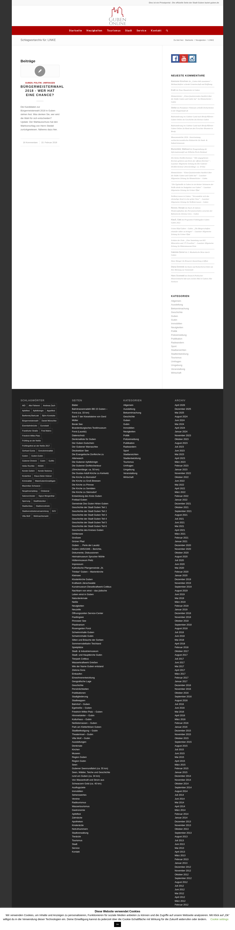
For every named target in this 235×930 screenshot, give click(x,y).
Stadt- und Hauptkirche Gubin (87, 655)
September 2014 (183, 787)
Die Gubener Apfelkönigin (85, 462)
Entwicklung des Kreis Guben (87, 496)
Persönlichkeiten (80, 689)
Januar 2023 (181, 469)
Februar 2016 (181, 723)
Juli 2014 (179, 795)
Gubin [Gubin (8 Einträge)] (42, 461)
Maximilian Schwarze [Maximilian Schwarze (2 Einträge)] (31, 486)
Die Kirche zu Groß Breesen (86, 480)
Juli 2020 (179, 560)
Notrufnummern (80, 829)
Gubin (174, 319)
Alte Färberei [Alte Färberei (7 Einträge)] (34, 405)
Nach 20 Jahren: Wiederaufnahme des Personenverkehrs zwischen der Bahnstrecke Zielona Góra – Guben (191, 211)
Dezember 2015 (183, 730)
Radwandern (177, 342)
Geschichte (177, 312)
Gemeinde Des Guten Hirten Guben (90, 503)
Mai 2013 (179, 848)
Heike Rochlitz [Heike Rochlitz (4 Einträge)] (28, 466)
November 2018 (183, 617)
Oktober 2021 (182, 507)
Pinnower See (79, 620)
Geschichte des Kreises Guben (197, 119)
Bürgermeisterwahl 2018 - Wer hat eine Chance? (42, 91)
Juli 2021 (179, 518)
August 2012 (181, 882)
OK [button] (117, 924)
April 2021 (180, 530)
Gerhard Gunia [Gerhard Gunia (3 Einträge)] (28, 451)
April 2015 (180, 761)
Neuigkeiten (94, 30)
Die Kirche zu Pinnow (83, 484)
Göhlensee (77, 533)
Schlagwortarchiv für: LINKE (38, 39)
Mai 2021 (179, 526)
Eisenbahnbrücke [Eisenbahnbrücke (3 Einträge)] (29, 426)
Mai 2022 (179, 484)
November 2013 (183, 825)
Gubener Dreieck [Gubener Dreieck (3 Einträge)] (29, 461)
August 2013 (181, 836)
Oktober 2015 (182, 738)
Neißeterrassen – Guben (198, 202)
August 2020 (181, 556)
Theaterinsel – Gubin (82, 734)
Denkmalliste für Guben (84, 439)
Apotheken (77, 821)
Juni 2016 (179, 708)
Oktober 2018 (182, 620)
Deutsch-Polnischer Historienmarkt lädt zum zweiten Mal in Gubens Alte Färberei (191, 278)
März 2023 (180, 462)
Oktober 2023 (182, 439)
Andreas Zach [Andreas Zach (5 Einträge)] (49, 405)
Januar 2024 (181, 431)
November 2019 (183, 583)
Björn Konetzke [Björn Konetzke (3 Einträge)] (48, 416)
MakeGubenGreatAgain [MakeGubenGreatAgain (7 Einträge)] (45, 481)
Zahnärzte (77, 817)
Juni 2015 (179, 753)
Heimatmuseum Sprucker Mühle (88, 556)
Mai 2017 (179, 666)
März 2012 (180, 901)
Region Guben (79, 757)
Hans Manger (176, 261)
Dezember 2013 (183, 821)
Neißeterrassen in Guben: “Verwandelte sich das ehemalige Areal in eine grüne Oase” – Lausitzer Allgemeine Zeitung (190, 199)
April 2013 (180, 851)
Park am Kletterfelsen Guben (86, 727)
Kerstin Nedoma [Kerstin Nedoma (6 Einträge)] (45, 471)
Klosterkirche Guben (82, 579)
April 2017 (180, 670)
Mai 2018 (179, 640)
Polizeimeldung (179, 335)
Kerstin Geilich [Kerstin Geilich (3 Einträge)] (28, 471)
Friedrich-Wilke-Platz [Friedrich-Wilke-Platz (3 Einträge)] (31, 436)
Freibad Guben (79, 499)
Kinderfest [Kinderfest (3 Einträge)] (26, 476)
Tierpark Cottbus (80, 658)
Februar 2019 (181, 605)
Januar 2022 (181, 499)
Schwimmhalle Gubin (82, 636)
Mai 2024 (179, 424)
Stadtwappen (78, 700)
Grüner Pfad (194, 190)
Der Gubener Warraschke (85, 446)
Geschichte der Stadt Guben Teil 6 (89, 526)
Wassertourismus (81, 806)
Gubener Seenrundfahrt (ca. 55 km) (90, 768)
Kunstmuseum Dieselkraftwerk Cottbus (91, 586)
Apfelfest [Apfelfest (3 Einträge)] (26, 411)
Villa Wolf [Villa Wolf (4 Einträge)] (26, 516)
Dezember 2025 (183, 409)
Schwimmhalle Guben (83, 632)
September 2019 (183, 586)
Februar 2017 (181, 677)
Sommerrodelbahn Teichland (86, 643)
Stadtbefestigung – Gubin (85, 730)
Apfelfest (76, 814)
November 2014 (183, 780)
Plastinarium (78, 624)
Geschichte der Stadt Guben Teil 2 (89, 511)
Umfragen (49, 83)
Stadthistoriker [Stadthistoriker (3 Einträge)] (39, 501)
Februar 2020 (181, 571)
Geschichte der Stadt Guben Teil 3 (89, 515)
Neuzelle (76, 609)
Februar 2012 (181, 904)
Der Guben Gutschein (83, 443)
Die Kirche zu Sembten (83, 488)
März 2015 (180, 764)
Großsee (76, 537)
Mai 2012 (179, 893)
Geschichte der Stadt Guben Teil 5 (89, 522)
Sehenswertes (79, 795)
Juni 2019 (179, 594)
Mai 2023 (179, 454)
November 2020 (183, 549)
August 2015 (181, 745)
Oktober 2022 (182, 477)
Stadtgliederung (80, 696)
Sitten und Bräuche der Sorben (88, 640)
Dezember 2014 (183, 776)
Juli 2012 (179, 885)
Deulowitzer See (80, 450)
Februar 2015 (181, 768)
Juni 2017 (179, 662)
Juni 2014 (179, 798)
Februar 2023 (181, 465)
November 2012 (183, 870)
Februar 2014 (181, 814)
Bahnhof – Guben (81, 704)
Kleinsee (76, 575)
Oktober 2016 (182, 692)
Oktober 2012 (182, 874)
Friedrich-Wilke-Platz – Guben (87, 711)
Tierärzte (76, 836)
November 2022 (183, 473)
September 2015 (183, 742)
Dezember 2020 (183, 545)
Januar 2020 (181, 575)
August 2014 (181, 791)
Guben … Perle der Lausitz (86, 545)
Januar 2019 (181, 609)
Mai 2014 (179, 802)
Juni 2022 (179, 480)
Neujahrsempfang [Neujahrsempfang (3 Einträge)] (29, 491)
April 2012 (180, 897)
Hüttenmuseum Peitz (188, 246)
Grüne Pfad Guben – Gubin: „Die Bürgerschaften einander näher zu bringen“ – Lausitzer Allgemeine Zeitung (191, 231)
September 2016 (183, 696)
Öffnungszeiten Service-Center (87, 613)
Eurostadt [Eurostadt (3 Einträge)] (44, 426)
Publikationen (79, 692)
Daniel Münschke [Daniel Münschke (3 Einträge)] (49, 421)
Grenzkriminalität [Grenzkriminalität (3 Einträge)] (45, 451)
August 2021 (181, 515)
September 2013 (183, 832)
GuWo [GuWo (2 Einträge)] (51, 461)
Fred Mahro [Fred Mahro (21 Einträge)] (46, 431)
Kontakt (156, 30)
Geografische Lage (81, 681)
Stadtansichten (178, 350)
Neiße (75, 602)
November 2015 (183, 734)
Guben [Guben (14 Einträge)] (25, 456)
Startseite (75, 30)
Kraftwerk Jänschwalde (84, 583)
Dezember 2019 (183, 579)
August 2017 (181, 655)
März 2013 (180, 855)
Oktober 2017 (182, 651)
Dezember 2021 (183, 503)
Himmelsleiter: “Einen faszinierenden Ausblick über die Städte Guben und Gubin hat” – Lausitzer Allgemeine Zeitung (191, 175)
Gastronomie (78, 810)
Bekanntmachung (180, 308)
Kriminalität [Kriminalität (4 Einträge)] (27, 481)
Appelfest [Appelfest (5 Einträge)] (51, 411)
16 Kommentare (30, 142)
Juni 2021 (179, 522)
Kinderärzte (78, 825)
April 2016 (180, 715)
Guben (29, 83)
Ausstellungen (79, 742)
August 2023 (181, 443)
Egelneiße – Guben (82, 708)
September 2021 (183, 511)
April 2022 (180, 488)
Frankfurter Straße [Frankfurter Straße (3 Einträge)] (30, 431)
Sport (174, 346)
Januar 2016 (181, 727)
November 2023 (183, 435)
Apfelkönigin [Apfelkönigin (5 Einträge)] (38, 411)
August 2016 (181, 700)
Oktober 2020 (182, 552)
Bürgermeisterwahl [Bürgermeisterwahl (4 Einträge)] (30, 421)
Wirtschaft (176, 372)
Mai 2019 (179, 598)
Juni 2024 (179, 420)
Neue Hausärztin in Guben (189, 90)
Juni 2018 (179, 636)
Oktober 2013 (182, 829)
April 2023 (180, 458)
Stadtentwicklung (179, 354)
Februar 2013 (181, 859)
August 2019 (181, 590)
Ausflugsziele (79, 787)
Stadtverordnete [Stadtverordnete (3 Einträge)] (43, 506)
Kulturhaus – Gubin (82, 719)
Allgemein (176, 301)
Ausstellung (177, 304)
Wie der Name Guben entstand (88, 666)
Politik (38, 83)
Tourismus (114, 30)
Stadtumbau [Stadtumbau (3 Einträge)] (27, 506)
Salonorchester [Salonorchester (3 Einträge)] (28, 496)
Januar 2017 (181, 681)
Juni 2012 (179, 889)
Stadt (128, 30)
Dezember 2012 (183, 867)
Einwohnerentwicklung (83, 677)
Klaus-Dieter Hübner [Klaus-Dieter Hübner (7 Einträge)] (43, 476)
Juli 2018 (179, 632)
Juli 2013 (179, 840)
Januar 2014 (181, 817)
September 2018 (183, 624)
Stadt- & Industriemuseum (85, 651)
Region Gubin (79, 761)
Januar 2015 (181, 772)
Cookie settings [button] (219, 919)
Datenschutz (78, 435)
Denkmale (77, 745)
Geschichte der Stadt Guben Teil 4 (89, 518)
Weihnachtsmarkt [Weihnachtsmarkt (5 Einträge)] (40, 516)
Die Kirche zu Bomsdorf (84, 477)
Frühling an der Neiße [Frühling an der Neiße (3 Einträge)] (31, 441)
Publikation (176, 338)
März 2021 (180, 533)
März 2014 (180, 810)
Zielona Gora (78, 670)
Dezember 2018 (183, 613)
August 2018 (181, 628)
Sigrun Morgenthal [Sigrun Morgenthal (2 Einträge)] (46, 496)
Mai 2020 (179, 568)
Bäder (75, 405)
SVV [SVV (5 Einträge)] (54, 511)
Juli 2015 (179, 749)
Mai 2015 (179, 757)
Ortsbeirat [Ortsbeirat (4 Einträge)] (45, 491)
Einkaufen (77, 673)
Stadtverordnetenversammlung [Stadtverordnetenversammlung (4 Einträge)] (35, 511)
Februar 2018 (181, 647)
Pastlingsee (78, 617)
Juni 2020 (179, 564)
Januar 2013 (181, 863)
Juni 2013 (179, 844)
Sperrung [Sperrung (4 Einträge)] (26, 501)
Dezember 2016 (183, 685)
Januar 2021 (181, 541)
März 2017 (180, 673)
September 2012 (183, 878)
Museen (76, 753)
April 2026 (180, 405)
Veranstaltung (178, 369)
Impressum (77, 564)
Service (141, 30)
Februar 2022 (181, 496)
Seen (74, 764)
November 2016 (183, 689)
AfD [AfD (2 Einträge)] (23, 405)
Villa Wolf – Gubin (81, 738)
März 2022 (180, 492)
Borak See (77, 424)
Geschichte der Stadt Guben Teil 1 (89, 507)
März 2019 (180, 602)
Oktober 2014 (182, 783)
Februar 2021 (181, 537)
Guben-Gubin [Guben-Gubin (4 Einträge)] (37, 456)
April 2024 (180, 428)
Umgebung (176, 365)
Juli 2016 (179, 704)
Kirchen (76, 749)
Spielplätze (77, 647)
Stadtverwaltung (80, 832)
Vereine (76, 798)
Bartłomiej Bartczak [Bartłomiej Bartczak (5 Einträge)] (30, 416)
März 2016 (180, 719)
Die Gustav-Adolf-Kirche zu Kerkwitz (90, 473)
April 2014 (180, 806)
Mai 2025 (179, 412)
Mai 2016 (179, 711)
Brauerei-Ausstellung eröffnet (196, 261)
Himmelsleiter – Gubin (198, 178)
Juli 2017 (179, 658)
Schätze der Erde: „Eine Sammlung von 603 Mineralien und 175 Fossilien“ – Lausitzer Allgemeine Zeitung (192, 243)
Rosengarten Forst (81, 628)
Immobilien (176, 323)
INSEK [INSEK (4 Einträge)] (41, 466)
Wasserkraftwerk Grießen (85, 662)
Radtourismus (79, 802)
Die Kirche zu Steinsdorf (84, 492)
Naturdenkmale (79, 598)
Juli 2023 (179, 446)
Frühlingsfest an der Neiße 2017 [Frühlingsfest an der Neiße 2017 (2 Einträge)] (36, 446)
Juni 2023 (179, 450)
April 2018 (180, 643)
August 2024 (181, 416)
